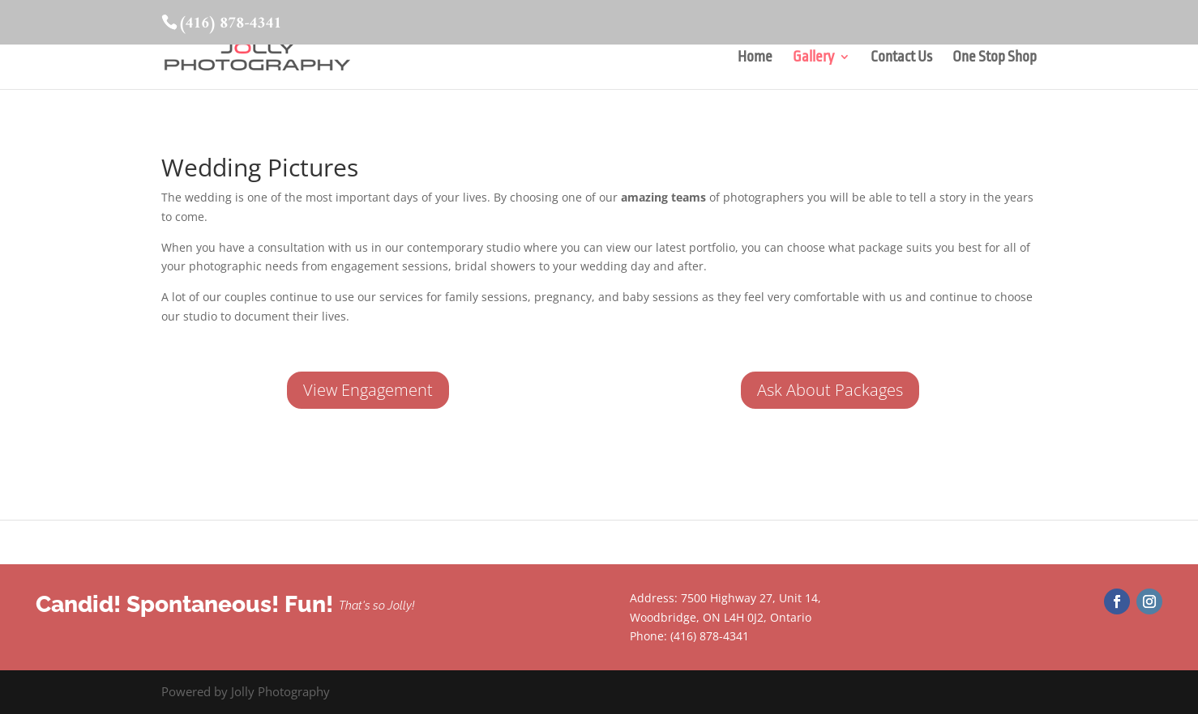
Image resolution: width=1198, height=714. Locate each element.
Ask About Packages (830, 390)
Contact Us (901, 58)
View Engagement (368, 390)
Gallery (813, 58)
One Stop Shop (994, 58)
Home (755, 58)
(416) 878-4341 (229, 24)
